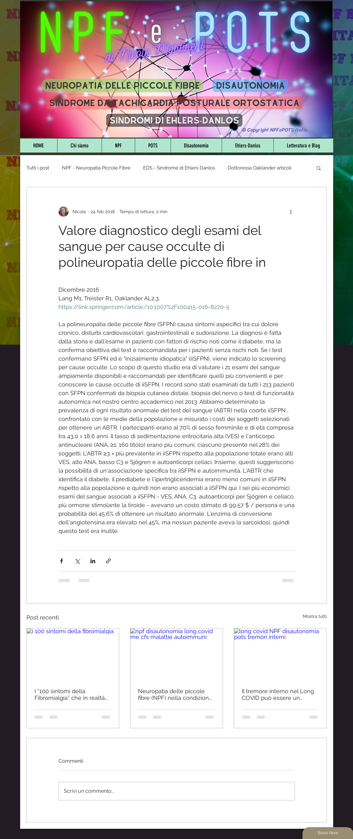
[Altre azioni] (291, 211)
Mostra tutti (315, 616)
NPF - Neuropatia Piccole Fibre (96, 168)
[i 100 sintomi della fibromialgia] (73, 654)
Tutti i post (38, 168)
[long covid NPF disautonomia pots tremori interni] (280, 654)
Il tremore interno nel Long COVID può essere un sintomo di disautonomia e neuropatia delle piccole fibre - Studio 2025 (278, 694)
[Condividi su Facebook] (61, 561)
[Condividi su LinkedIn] (93, 561)
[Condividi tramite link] (108, 561)
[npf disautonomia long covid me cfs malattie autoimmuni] (176, 654)
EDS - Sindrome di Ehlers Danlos (179, 168)
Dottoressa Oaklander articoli (259, 168)
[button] (319, 167)
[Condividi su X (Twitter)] (77, 561)
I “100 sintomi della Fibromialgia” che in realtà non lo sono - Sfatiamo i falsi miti (70, 694)
